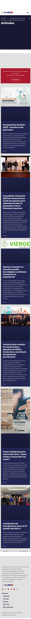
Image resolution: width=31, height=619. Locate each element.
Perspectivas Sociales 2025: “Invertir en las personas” (14, 127)
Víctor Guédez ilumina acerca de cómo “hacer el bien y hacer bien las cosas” (15, 455)
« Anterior (5, 551)
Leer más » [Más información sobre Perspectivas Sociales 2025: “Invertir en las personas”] (5, 151)
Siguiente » (25, 551)
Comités (6, 599)
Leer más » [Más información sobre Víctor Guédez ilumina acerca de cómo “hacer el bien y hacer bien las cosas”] (5, 482)
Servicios (6, 604)
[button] (28, 12)
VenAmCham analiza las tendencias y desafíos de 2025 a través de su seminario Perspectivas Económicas (14, 350)
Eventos (5, 602)
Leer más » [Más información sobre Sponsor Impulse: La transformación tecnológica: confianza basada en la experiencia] (5, 302)
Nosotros (5, 593)
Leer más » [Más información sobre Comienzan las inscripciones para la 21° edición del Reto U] (5, 545)
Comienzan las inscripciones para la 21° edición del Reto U (15, 526)
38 (20, 551)
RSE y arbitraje (8, 607)
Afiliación (6, 596)
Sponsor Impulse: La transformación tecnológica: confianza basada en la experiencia (14, 272)
